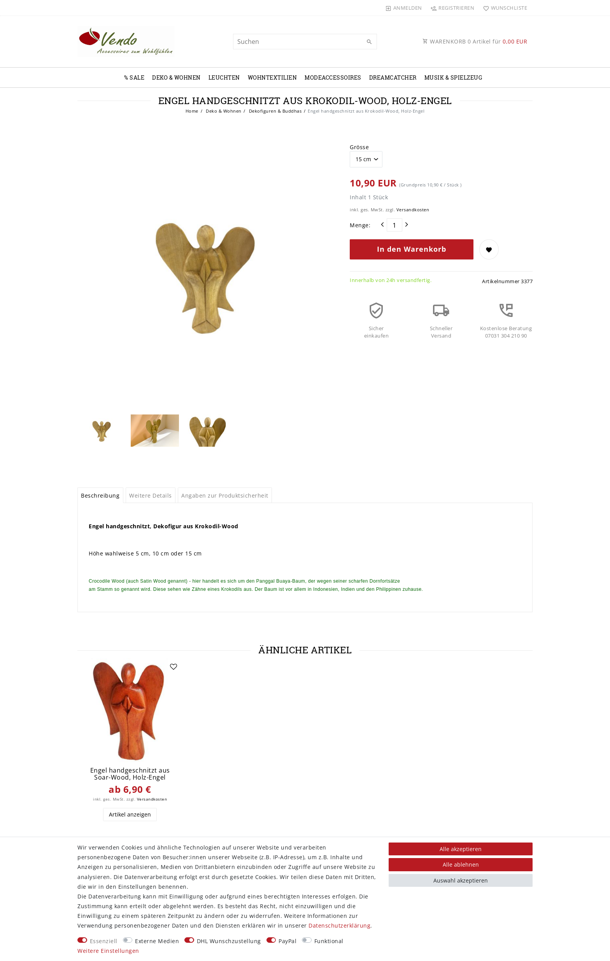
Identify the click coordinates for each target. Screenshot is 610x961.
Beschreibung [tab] (100, 495)
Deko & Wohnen (176, 77)
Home (192, 111)
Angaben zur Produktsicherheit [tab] (224, 495)
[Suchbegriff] (305, 41)
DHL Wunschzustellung (229, 941)
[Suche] (369, 42)
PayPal (287, 941)
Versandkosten (412, 209)
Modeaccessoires (333, 77)
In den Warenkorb (411, 249)
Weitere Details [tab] (150, 495)
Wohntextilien (272, 77)
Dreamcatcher (393, 77)
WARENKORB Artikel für (474, 41)
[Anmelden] (404, 8)
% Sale (134, 77)
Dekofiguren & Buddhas (274, 111)
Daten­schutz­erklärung (339, 925)
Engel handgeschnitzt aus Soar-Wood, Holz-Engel (130, 774)
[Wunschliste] (503, 8)
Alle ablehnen (461, 864)
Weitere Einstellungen (108, 950)
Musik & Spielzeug (453, 77)
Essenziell (103, 941)
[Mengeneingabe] (394, 225)
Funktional (329, 941)
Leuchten (224, 77)
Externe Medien (157, 941)
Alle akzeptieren (461, 849)
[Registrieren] (452, 8)
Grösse (359, 147)
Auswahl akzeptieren (460, 880)
